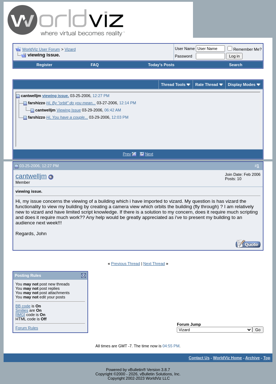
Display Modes (242, 84)
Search (235, 65)
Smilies (21, 310)
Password (183, 56)
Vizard (70, 49)
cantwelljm (31, 176)
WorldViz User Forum (41, 49)
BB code (23, 306)
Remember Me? (244, 49)
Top (266, 358)
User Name (185, 48)
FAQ (95, 65)
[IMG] (20, 314)
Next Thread (154, 263)
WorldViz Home (227, 358)
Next (149, 154)
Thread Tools (173, 84)
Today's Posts (161, 65)
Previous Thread (125, 263)
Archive (252, 358)
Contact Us (199, 358)
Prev (127, 154)
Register (44, 65)
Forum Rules (26, 328)
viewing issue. (55, 95)
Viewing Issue (68, 110)
